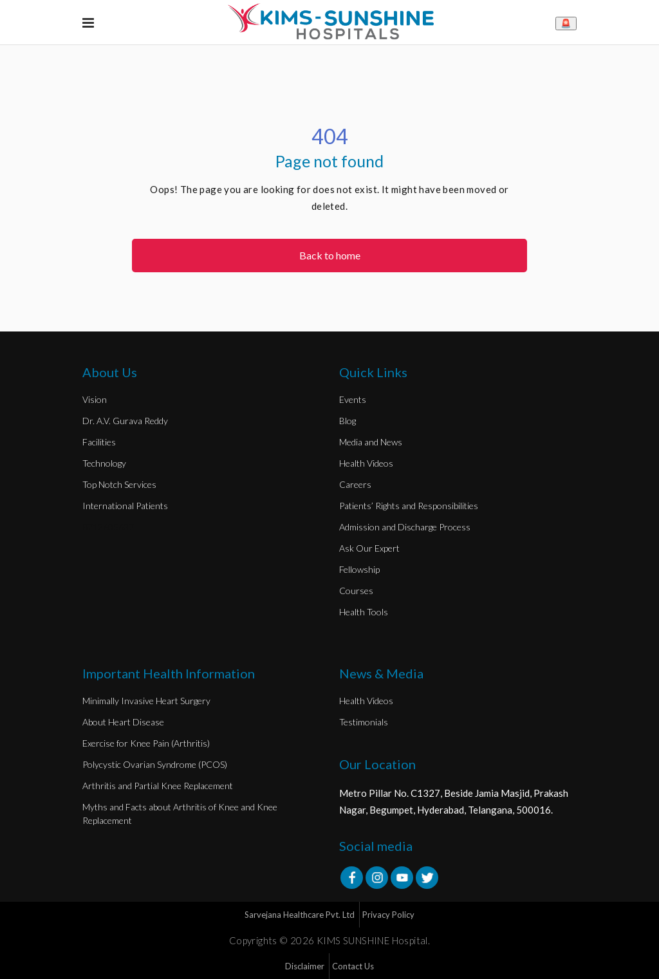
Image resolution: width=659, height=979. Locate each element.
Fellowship (359, 569)
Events (352, 399)
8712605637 (108, 526)
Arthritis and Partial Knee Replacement (157, 785)
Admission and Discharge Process (404, 526)
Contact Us (353, 966)
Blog (347, 420)
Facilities (99, 441)
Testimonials (363, 721)
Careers (355, 484)
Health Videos (366, 463)
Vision (94, 399)
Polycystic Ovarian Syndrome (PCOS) (154, 764)
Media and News (370, 441)
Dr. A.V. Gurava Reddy (125, 420)
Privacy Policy (388, 914)
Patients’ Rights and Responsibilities (408, 505)
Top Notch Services (119, 484)
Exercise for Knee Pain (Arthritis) (146, 743)
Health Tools (363, 611)
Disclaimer (304, 966)
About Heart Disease (123, 721)
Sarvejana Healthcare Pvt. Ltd (300, 914)
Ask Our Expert (369, 548)
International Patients (125, 505)
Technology (104, 463)
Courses (356, 590)
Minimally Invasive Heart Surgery (146, 700)
